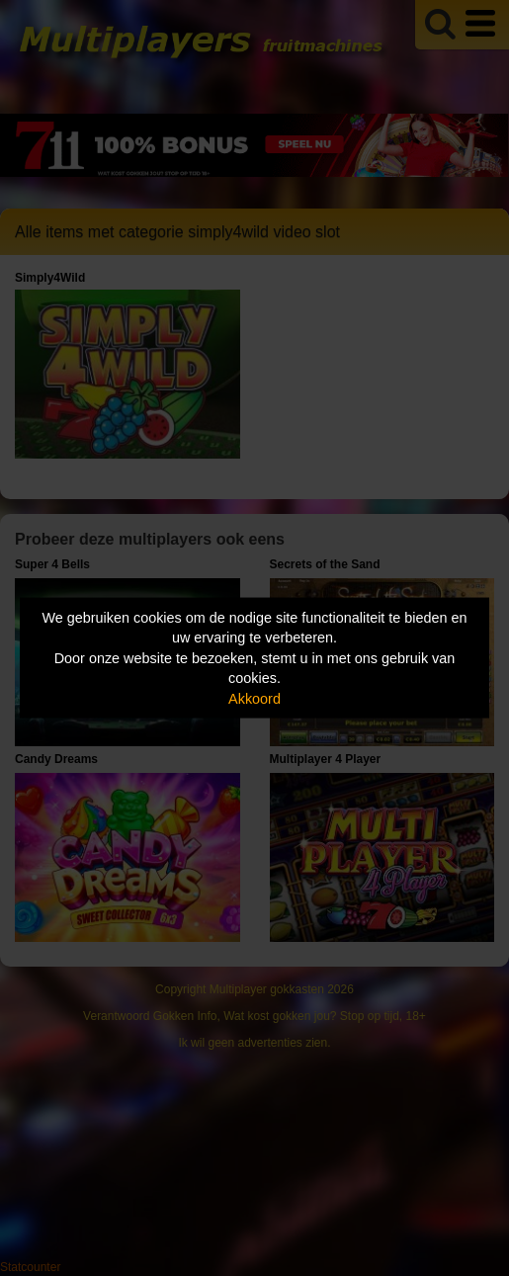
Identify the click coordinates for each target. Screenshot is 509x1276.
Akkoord (254, 698)
